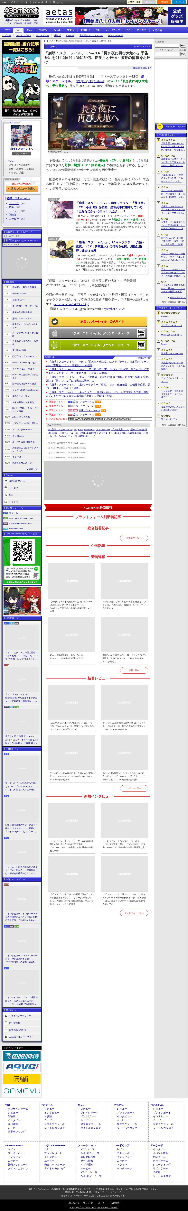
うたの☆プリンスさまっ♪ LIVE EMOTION (173, 408)
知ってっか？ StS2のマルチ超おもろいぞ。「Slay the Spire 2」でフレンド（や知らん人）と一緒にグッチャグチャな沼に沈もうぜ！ (21, 786)
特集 (11, 207)
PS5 (84, 81)
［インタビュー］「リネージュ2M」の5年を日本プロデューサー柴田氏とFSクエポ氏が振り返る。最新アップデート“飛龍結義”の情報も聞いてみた (124, 899)
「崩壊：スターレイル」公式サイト (100, 321)
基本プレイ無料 (138, 429)
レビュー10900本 (13, 23)
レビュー (6, 35)
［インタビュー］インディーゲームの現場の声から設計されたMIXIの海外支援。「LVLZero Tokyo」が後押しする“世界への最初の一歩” (21, 917)
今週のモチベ (18, 300)
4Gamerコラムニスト (22, 417)
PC (18, 30)
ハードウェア (113, 30)
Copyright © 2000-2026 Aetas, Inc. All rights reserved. (94, 1207)
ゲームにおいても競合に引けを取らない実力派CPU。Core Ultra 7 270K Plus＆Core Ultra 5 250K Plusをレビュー (71, 776)
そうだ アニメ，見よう (23, 369)
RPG (80, 429)
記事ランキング (17, 1131)
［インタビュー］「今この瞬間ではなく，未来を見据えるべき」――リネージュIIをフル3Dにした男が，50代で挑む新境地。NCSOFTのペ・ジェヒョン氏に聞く (21, 1001)
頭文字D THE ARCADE (172, 353)
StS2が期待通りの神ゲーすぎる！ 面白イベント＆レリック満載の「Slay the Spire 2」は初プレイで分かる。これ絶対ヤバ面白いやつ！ (22, 828)
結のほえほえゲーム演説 (24, 383)
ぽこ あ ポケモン (169, 419)
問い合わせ (58, 2)
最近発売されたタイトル (91, 35)
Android (99, 81)
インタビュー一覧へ (134, 913)
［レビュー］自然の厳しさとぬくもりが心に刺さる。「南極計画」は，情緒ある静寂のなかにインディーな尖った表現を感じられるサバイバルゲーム (21, 870)
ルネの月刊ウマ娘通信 (23, 402)
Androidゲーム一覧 (91, 1176)
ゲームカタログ (115, 35)
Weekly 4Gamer (19, 293)
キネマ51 (16, 457)
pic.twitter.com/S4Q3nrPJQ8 (71, 304)
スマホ (70, 30)
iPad (116, 432)
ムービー (70, 35)
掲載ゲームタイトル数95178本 (21, 20)
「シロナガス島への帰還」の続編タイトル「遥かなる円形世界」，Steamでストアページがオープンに (173, 194)
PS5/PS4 (43, 30)
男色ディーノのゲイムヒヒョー (25, 326)
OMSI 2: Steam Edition (171, 335)
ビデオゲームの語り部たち (25, 423)
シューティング (162, 1164)
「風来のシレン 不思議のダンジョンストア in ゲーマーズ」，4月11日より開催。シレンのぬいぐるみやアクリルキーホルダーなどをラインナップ (173, 178)
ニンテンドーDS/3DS (53, 1145)
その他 (157, 1172)
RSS (4, 2)
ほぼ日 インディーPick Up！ (25, 356)
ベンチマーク (124, 1168)
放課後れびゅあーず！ (23, 463)
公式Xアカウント (19, 2)
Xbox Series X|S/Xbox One (21, 518)
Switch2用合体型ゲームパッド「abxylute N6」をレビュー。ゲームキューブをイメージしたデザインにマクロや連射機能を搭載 (124, 776)
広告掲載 (115, 1203)
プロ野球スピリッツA (171, 325)
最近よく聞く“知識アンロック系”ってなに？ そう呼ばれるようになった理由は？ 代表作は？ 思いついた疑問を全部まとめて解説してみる (22, 739)
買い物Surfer (18, 436)
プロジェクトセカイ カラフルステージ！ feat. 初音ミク (172, 394)
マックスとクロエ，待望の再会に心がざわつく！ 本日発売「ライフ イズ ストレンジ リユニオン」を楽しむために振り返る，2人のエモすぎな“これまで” (21, 656)
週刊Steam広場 (19, 350)
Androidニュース (89, 1153)
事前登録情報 (88, 1156)
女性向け (85, 30)
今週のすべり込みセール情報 (25, 343)
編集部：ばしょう (142, 67)
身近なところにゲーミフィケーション (25, 449)
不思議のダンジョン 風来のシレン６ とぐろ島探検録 (173, 365)
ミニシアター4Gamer (22, 429)
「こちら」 (111, 1192)
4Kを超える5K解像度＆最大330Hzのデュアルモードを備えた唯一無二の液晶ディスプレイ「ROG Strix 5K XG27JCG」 (124, 726)
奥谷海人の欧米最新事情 (24, 287)
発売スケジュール (54, 1124)
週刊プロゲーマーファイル (25, 306)
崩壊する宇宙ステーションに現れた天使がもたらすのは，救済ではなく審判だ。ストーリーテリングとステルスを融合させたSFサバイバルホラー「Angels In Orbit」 (173, 162)
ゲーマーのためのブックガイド (25, 376)
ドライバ (13, 502)
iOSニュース (87, 1149)
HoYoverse (14, 161)
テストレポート (126, 1153)
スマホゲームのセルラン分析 (25, 334)
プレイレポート (23, 35)
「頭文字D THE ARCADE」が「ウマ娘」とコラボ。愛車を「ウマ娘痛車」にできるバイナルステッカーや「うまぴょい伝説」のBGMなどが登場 (173, 147)
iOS (90, 81)
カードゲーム (160, 1160)
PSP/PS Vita (157, 1105)
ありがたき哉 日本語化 (23, 442)
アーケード (156, 1145)
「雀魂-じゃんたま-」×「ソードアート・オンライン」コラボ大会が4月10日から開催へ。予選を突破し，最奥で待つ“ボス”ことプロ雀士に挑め (173, 210)
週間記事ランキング (19, 480)
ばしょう (87, 436)
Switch (57, 30)
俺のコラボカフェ (21, 396)
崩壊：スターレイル (21, 148)
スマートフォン (87, 1145)
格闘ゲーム (159, 1156)
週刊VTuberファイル (22, 318)
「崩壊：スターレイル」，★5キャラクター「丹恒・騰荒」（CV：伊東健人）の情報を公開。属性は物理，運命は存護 (110, 246)
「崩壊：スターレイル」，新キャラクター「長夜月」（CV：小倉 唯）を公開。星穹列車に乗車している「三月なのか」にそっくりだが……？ (111, 207)
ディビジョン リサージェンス (172, 380)
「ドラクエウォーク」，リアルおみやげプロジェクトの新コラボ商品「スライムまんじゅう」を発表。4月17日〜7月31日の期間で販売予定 (173, 273)
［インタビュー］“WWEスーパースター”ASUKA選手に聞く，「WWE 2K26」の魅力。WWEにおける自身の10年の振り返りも (21, 959)
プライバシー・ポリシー (95, 1203)
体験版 (57, 35)
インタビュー (42, 35)
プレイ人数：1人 (120, 429)
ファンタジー (103, 429)
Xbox (29, 30)
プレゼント (14, 487)
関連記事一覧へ (145, 358)
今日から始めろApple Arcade (25, 390)
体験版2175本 (31, 23)
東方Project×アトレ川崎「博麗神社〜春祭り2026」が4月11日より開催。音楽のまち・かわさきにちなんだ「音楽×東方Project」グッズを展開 (173, 241)
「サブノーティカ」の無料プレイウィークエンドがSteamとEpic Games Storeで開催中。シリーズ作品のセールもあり (173, 257)
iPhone (123, 432)
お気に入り (149, 2)
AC (128, 30)
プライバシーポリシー (20, 1015)
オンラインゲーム (18, 1108)
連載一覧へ (34, 469)
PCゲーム (13, 513)
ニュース (14, 203)
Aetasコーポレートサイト (21, 1036)
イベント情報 (160, 1153)
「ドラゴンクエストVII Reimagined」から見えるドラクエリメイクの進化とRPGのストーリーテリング (21, 698)
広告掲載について (17, 1029)
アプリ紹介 (86, 1164)
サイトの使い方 (40, 2)
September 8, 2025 (113, 308)
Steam (164, 344)
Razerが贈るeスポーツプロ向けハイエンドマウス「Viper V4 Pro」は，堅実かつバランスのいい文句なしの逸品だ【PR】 (71, 726)
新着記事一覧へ (134, 538)
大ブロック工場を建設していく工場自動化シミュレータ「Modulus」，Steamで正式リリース (173, 225)
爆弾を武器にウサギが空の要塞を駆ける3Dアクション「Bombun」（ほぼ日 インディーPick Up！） (124, 604)
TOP (7, 30)
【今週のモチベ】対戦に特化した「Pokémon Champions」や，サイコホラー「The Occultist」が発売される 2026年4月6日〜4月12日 (71, 606)
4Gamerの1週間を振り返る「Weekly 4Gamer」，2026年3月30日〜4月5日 (67, 657)
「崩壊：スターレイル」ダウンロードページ (99, 333)
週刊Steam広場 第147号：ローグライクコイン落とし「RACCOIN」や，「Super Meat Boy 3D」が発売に (124, 658)
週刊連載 (13, 1124)
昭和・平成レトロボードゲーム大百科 (25, 409)
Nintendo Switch (16, 528)
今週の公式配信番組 (22, 312)
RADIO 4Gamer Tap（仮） (24, 362)
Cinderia (165, 316)
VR (98, 30)
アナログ (141, 30)
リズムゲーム (160, 1168)
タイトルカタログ (54, 1127)
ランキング (179, 2)
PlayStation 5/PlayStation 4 (21, 523)
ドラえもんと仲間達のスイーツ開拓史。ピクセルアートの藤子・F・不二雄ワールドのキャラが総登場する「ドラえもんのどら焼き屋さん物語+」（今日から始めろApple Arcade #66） (173, 288)
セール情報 (86, 1160)
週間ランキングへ (178, 297)
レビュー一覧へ (134, 788)
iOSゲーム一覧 (88, 1172)
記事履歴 (164, 2)
